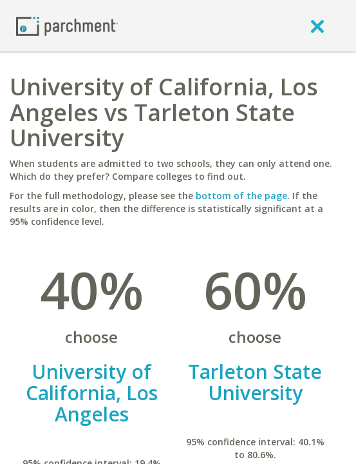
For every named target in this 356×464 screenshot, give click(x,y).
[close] (317, 26)
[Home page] (67, 25)
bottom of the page (241, 195)
